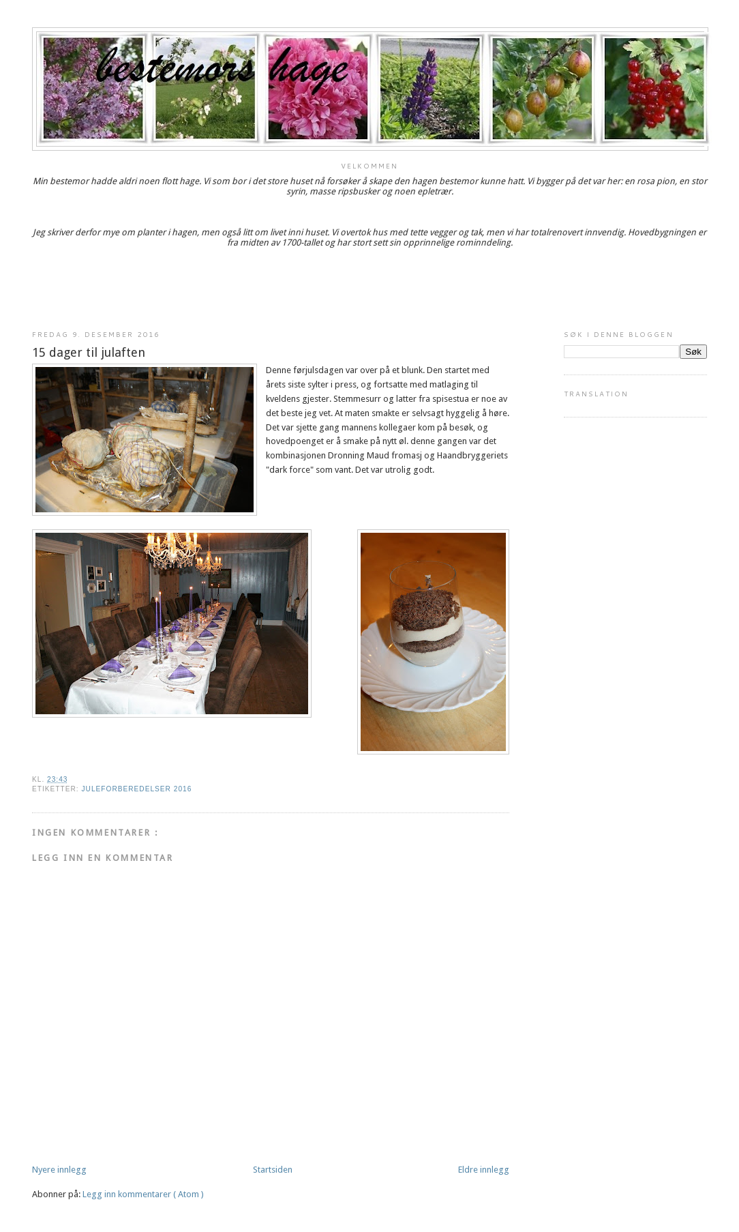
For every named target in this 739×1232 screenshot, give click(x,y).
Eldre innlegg (483, 1169)
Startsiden (272, 1169)
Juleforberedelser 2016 (136, 789)
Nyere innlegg (59, 1169)
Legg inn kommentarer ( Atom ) (143, 1194)
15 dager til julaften (88, 352)
